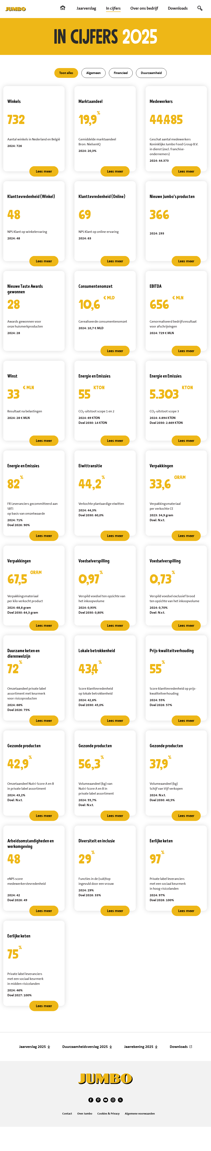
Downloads (178, 8)
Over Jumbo (84, 1113)
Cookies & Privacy (108, 1113)
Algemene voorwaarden (140, 1113)
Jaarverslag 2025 (32, 1046)
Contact (67, 1113)
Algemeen (93, 73)
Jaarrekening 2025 (138, 1046)
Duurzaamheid (151, 73)
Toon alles (66, 73)
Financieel (121, 73)
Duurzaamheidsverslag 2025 (85, 1046)
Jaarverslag (86, 8)
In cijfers (113, 8)
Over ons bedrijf (144, 8)
